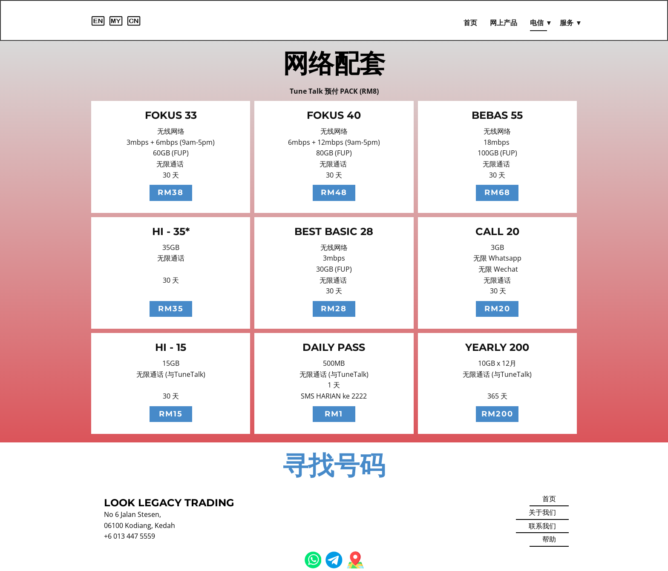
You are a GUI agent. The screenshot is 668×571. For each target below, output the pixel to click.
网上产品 (503, 22)
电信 (537, 22)
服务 (566, 22)
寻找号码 (334, 465)
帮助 (549, 539)
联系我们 (542, 526)
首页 (470, 22)
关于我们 (542, 512)
